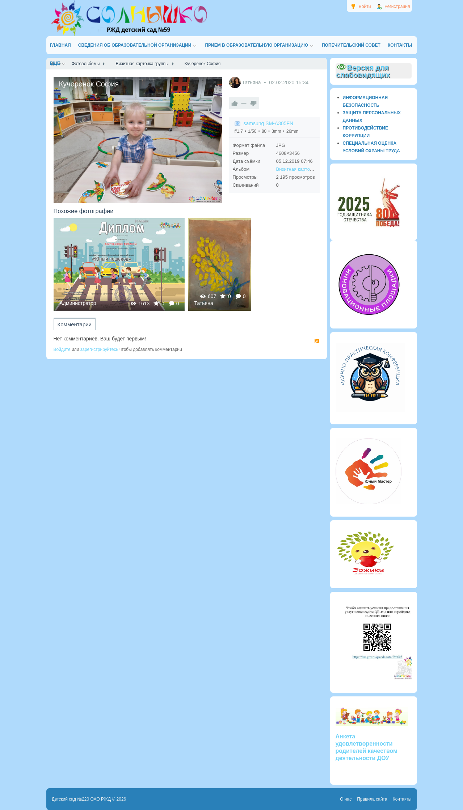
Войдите (62, 349)
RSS (317, 341)
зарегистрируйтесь (99, 349)
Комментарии (75, 324)
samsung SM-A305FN (269, 123)
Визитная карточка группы (304, 169)
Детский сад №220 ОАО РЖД (81, 799)
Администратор (78, 303)
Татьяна (252, 82)
